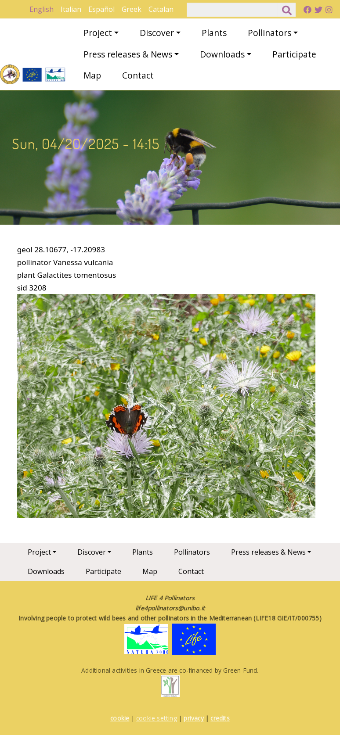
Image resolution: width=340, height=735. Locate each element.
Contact (138, 75)
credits (219, 718)
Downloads (222, 54)
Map (92, 75)
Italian (71, 9)
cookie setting (156, 718)
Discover (157, 33)
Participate (294, 54)
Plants (214, 33)
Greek (131, 9)
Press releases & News (127, 54)
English (41, 9)
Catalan (161, 9)
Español (101, 9)
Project (97, 33)
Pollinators (269, 33)
